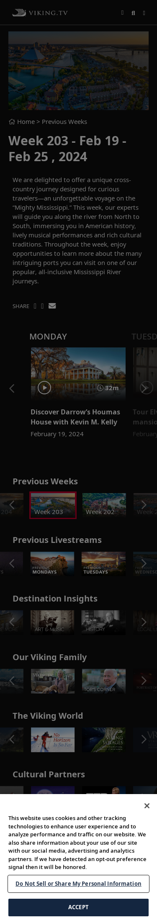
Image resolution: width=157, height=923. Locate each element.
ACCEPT (78, 907)
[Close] (147, 806)
